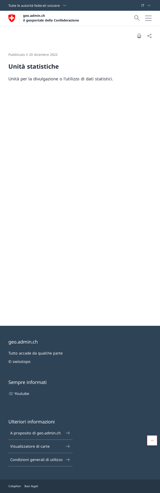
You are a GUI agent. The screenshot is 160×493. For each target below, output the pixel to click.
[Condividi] (149, 36)
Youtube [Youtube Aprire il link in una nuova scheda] (18, 393)
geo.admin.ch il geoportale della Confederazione (51, 17)
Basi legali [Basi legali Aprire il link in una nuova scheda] (31, 486)
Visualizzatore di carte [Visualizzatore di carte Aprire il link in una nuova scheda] (40, 446)
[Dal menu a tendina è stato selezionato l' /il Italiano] (146, 5)
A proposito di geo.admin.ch (40, 433)
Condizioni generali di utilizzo (40, 459)
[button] (152, 440)
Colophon (14, 486)
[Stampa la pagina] (139, 36)
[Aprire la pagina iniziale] (43, 18)
